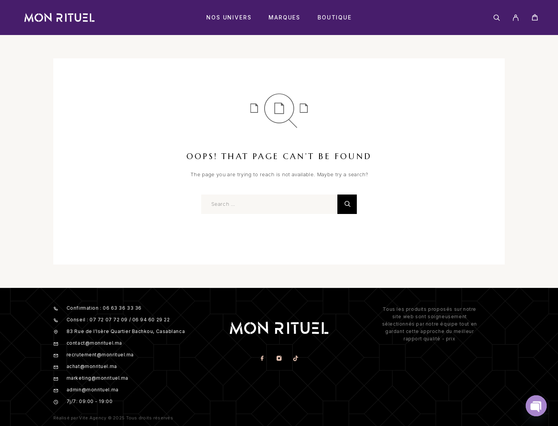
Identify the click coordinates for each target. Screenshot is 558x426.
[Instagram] (278, 359)
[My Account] (515, 17)
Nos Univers (228, 17)
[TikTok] (295, 359)
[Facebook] (262, 359)
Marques (284, 17)
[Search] (496, 17)
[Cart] (534, 18)
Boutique (335, 17)
